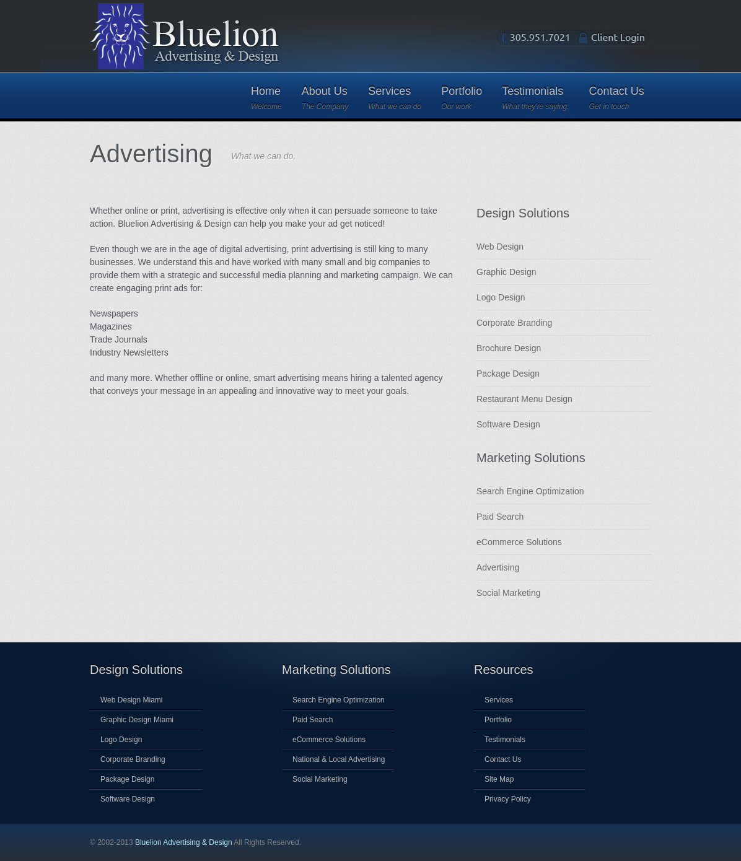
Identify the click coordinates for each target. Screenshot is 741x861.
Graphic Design (506, 272)
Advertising (497, 567)
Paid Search (500, 517)
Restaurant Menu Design (524, 399)
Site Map (499, 779)
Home (266, 97)
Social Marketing (508, 593)
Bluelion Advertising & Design (183, 842)
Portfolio (461, 97)
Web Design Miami (131, 700)
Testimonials (535, 97)
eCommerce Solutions (519, 542)
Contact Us (616, 97)
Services (394, 97)
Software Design (508, 424)
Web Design (500, 246)
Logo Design (500, 297)
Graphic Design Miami (136, 719)
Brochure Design (508, 348)
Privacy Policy (507, 799)
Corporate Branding (514, 323)
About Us (325, 97)
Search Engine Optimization (530, 491)
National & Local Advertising (338, 759)
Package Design (508, 373)
